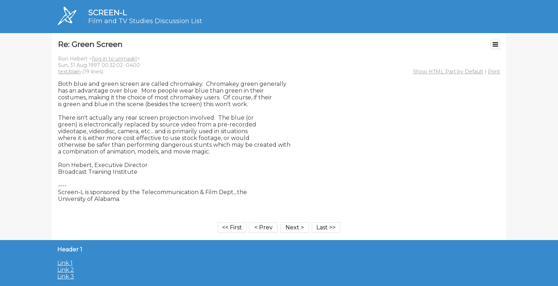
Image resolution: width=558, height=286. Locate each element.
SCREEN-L (107, 12)
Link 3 (65, 276)
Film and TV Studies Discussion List (145, 21)
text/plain (69, 71)
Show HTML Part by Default (448, 71)
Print (494, 71)
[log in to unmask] (114, 59)
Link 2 (65, 269)
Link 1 (65, 263)
